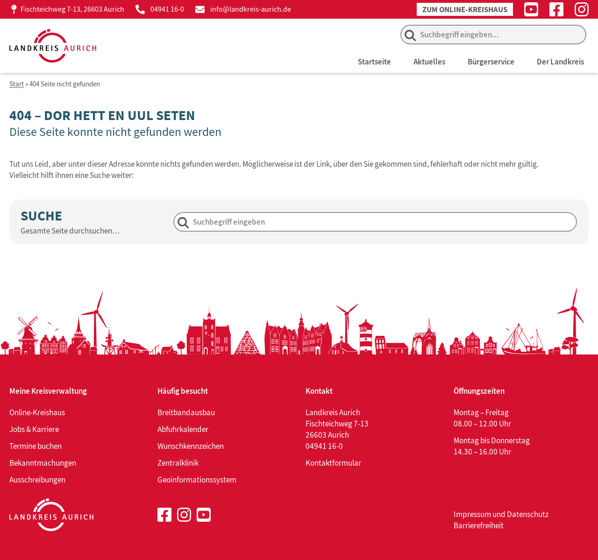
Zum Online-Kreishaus (464, 9)
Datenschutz (527, 514)
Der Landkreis (560, 62)
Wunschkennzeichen (190, 446)
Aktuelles (429, 62)
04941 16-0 (167, 9)
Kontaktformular (333, 463)
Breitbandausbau (186, 412)
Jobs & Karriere (34, 429)
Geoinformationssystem (196, 480)
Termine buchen (35, 446)
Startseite (374, 62)
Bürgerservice (491, 62)
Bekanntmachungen (42, 463)
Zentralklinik (178, 463)
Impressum (472, 514)
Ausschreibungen (37, 480)
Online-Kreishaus (37, 412)
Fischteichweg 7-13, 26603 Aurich (72, 9)
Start (16, 84)
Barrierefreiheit (479, 525)
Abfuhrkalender (182, 429)
